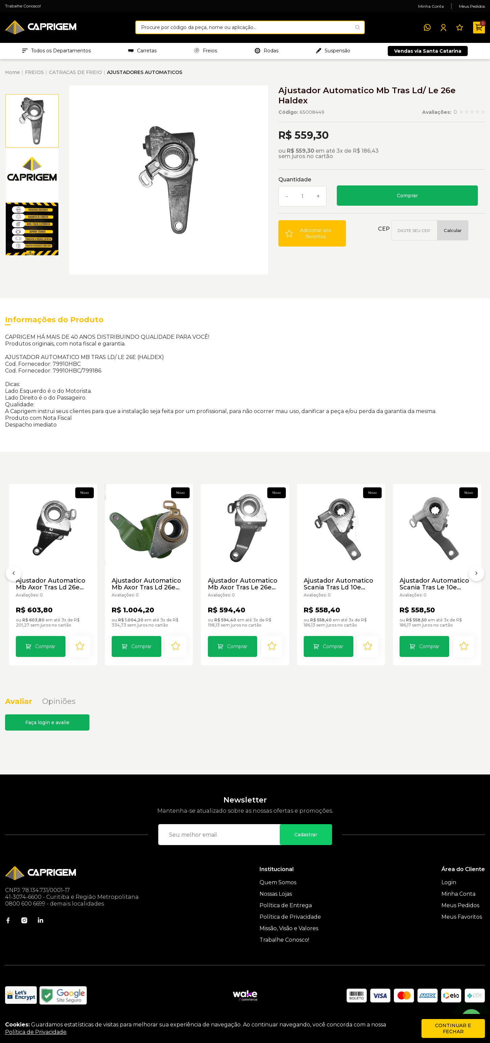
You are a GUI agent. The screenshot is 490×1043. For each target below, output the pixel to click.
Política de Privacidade (290, 918)
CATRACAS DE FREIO (75, 73)
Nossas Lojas (276, 895)
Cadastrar (305, 836)
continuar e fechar (453, 1028)
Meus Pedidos (472, 6)
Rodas (266, 51)
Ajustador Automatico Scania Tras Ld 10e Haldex (338, 584)
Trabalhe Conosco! (23, 5)
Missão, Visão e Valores (289, 929)
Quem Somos (278, 883)
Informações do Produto (54, 320)
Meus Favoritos (461, 918)
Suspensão (333, 51)
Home (12, 73)
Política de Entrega (286, 906)
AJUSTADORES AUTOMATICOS (144, 73)
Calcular (453, 231)
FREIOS (34, 73)
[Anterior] (13, 575)
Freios (205, 51)
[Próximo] (476, 575)
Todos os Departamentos (56, 51)
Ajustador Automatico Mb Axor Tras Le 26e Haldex (242, 584)
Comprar (407, 196)
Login (448, 883)
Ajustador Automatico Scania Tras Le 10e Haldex (434, 584)
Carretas (142, 51)
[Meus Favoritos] (459, 27)
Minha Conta (431, 6)
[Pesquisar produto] (357, 27)
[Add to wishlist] (312, 234)
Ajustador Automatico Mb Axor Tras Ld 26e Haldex (50, 584)
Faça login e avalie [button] (47, 723)
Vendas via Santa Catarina (427, 51)
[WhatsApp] (427, 27)
